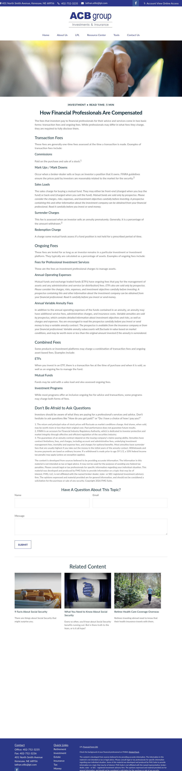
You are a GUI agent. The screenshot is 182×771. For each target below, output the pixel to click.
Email (96, 494)
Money (58, 768)
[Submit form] (23, 545)
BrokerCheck (134, 752)
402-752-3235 (68, 3)
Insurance (59, 760)
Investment (60, 752)
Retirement (60, 749)
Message (20, 515)
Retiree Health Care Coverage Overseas (136, 611)
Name (18, 494)
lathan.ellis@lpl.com (94, 2)
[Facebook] (135, 3)
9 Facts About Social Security (31, 611)
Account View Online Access (161, 3)
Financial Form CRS (90, 747)
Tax (56, 764)
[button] (45, 35)
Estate (57, 756)
